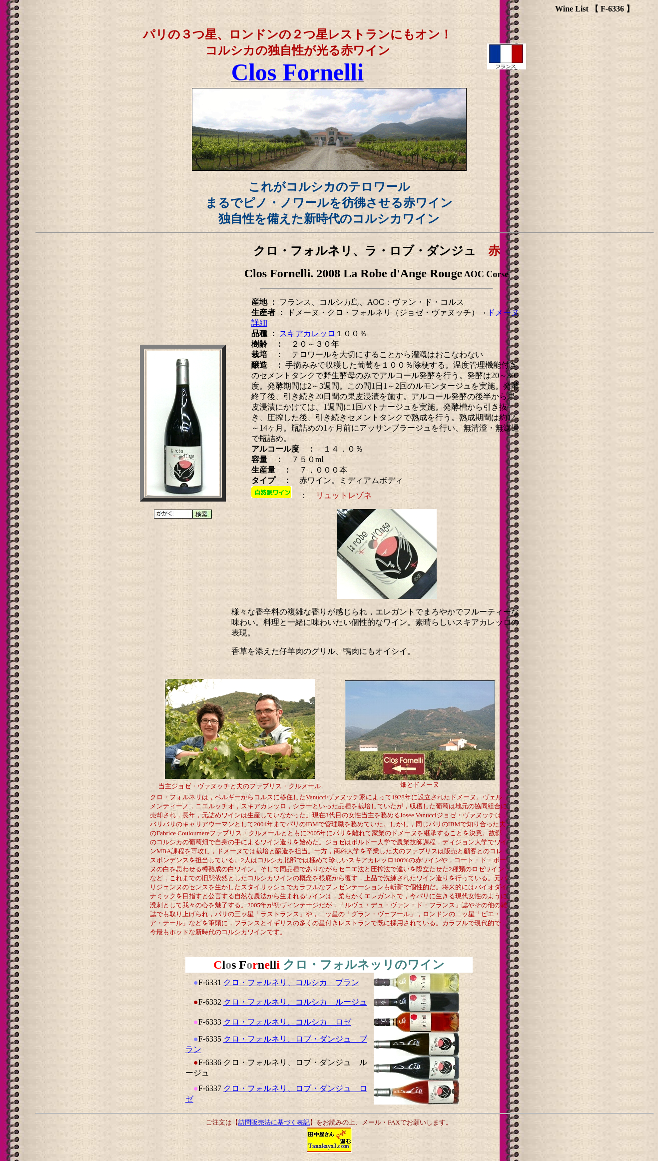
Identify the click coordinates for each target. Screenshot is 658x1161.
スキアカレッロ (307, 333)
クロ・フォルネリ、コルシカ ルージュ (295, 1002)
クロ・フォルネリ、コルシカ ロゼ (287, 1022)
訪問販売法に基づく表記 (274, 1122)
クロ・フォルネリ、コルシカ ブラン (291, 982)
